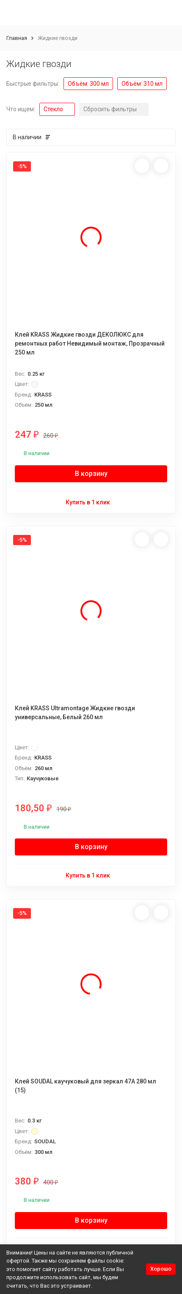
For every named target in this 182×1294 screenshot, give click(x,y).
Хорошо (160, 1269)
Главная (16, 38)
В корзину (91, 474)
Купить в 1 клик (91, 502)
